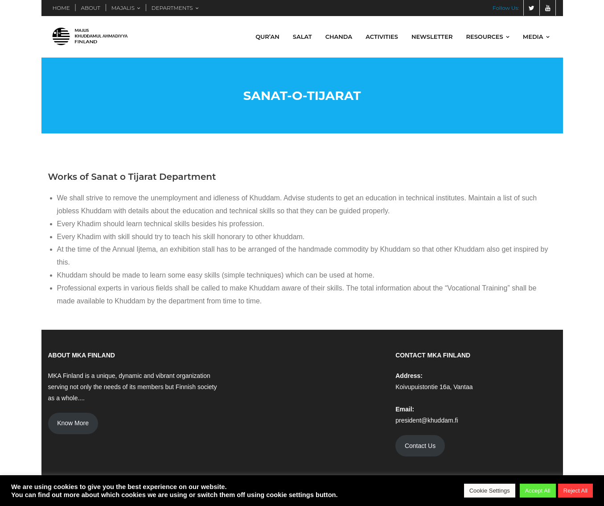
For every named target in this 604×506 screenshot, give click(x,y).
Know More (73, 423)
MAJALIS (123, 7)
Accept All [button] (538, 490)
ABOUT (90, 7)
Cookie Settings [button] (489, 490)
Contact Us (420, 445)
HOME (61, 7)
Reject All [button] (575, 490)
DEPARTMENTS (172, 7)
